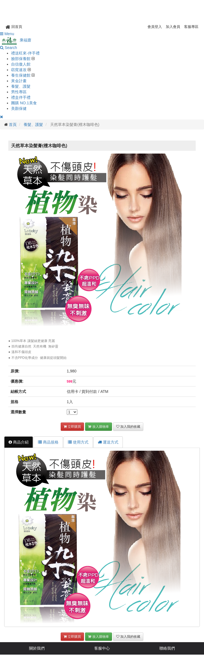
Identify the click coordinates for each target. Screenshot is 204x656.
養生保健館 (21, 75)
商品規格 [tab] (48, 442)
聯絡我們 (167, 648)
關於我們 (37, 648)
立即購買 (72, 427)
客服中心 (102, 648)
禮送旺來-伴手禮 (25, 53)
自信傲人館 (20, 64)
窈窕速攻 (19, 70)
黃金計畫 (19, 81)
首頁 (13, 124)
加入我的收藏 (128, 427)
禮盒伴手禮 (20, 97)
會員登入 (154, 27)
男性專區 (19, 92)
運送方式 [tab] (108, 442)
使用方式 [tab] (78, 442)
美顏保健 (19, 108)
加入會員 (173, 27)
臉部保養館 (21, 58)
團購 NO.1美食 (24, 103)
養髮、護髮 (20, 86)
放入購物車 (98, 427)
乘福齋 (15, 40)
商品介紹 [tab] (19, 442)
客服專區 (191, 27)
